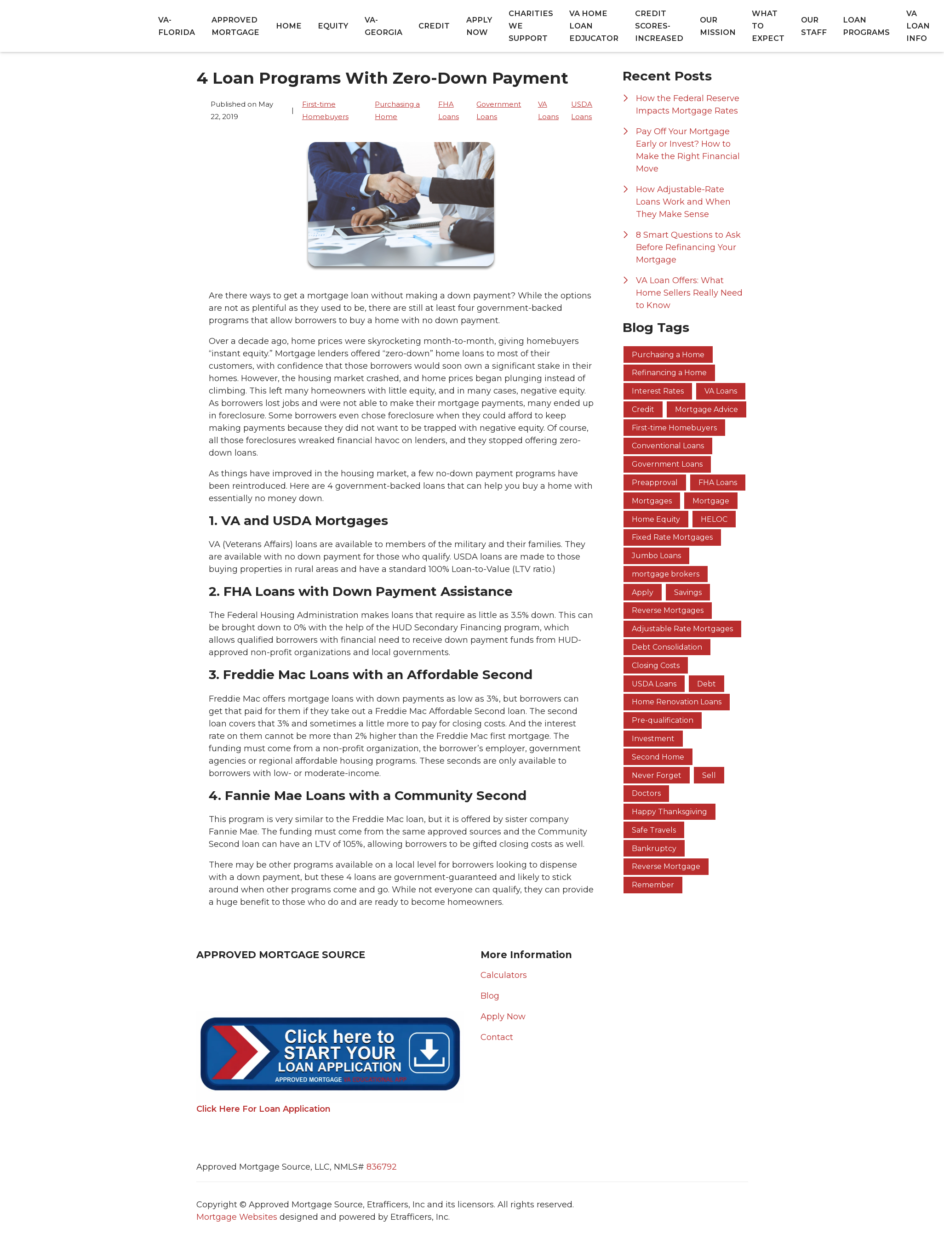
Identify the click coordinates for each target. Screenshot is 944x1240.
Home (289, 25)
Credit (434, 25)
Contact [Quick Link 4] (497, 1037)
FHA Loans (448, 110)
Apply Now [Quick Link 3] (503, 1016)
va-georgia (383, 26)
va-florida (176, 26)
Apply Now (479, 26)
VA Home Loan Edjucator (593, 26)
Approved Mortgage (235, 26)
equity (333, 25)
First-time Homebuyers (325, 110)
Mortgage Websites (238, 1217)
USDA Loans (581, 110)
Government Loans (498, 110)
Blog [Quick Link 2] (490, 996)
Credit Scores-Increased (659, 26)
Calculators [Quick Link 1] (504, 975)
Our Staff (814, 26)
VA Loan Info (918, 26)
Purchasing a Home (397, 110)
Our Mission (718, 26)
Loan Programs (866, 26)
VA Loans (548, 110)
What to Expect (768, 26)
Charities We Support (531, 26)
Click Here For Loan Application (263, 1109)
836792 (381, 1167)
